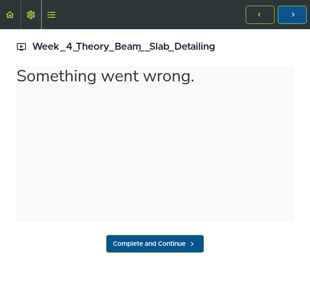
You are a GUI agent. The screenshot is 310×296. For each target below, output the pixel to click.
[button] (10, 14)
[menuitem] (31, 14)
